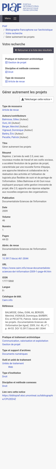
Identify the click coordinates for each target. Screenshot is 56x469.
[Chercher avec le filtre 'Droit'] (4, 376)
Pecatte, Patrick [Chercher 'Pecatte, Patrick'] (10, 137)
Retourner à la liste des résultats (33, 50)
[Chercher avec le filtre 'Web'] (10, 367)
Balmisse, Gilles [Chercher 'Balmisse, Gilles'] (10, 119)
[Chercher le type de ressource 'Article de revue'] (10, 109)
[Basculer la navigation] (10, 18)
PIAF (4, 26)
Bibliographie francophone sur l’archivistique (29, 29)
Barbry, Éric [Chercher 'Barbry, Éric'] (8, 133)
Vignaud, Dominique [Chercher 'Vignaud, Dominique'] (12, 130)
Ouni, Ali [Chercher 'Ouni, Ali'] (6, 123)
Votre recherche (14, 33)
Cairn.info (7, 300)
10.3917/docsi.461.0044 (15, 258)
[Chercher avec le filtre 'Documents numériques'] (15, 353)
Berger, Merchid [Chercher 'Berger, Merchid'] (10, 126)
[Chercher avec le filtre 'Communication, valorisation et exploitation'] (25, 340)
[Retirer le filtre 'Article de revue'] (16, 81)
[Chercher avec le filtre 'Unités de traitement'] (13, 363)
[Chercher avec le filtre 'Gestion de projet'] (11, 344)
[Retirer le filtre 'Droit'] (10, 72)
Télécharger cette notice (36, 99)
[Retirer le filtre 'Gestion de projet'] (17, 62)
